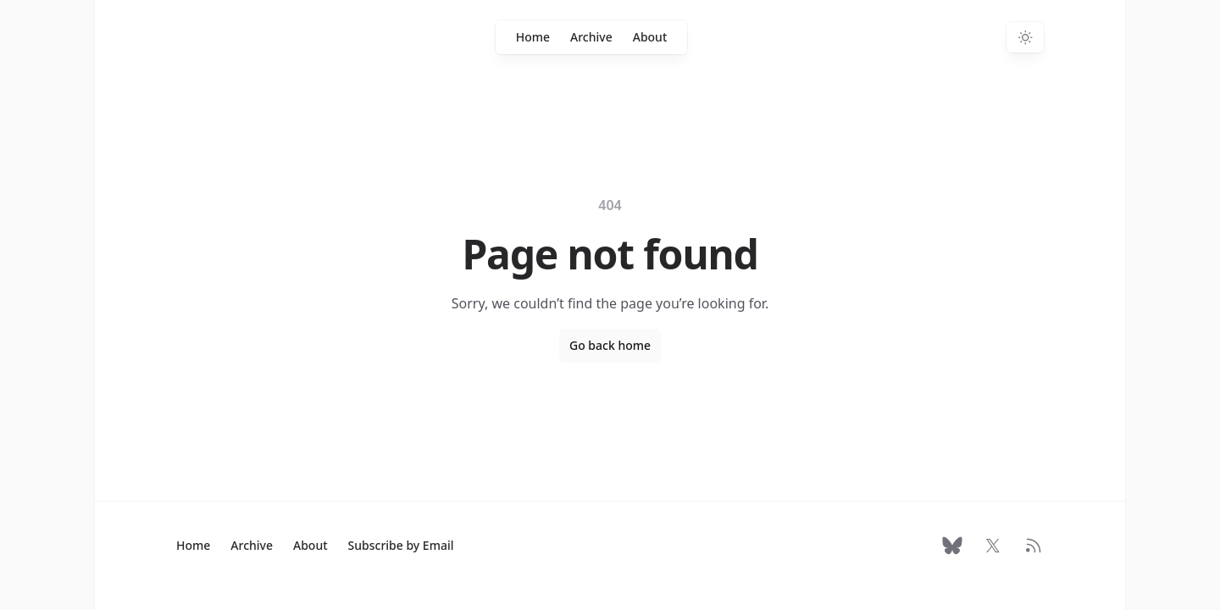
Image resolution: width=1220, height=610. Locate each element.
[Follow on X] (992, 545)
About (650, 37)
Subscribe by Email (401, 545)
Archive (591, 37)
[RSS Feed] (1033, 545)
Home (533, 37)
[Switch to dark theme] (1025, 37)
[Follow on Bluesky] (952, 545)
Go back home (610, 345)
